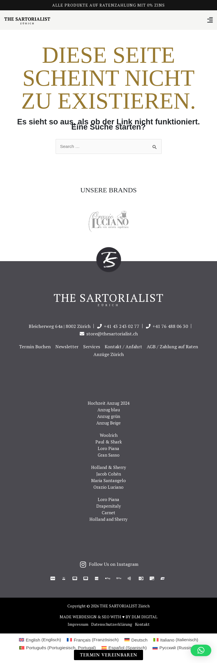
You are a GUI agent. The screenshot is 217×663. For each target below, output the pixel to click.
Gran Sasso (109, 455)
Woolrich (109, 435)
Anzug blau (108, 409)
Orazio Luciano (108, 487)
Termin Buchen (35, 346)
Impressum (78, 624)
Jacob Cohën (108, 474)
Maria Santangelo (108, 480)
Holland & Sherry (108, 467)
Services (91, 346)
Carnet (108, 512)
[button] (108, 20)
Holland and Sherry (108, 519)
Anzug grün (108, 416)
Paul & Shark (108, 442)
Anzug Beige (108, 423)
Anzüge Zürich (108, 354)
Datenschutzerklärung (111, 624)
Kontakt (142, 624)
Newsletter (67, 346)
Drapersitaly (108, 506)
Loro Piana (108, 448)
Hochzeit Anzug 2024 (109, 403)
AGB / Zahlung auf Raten (172, 346)
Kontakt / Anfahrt (123, 346)
